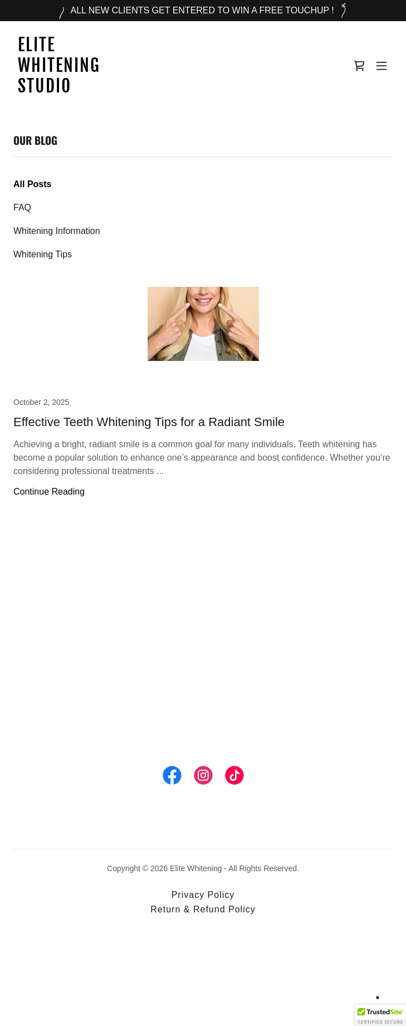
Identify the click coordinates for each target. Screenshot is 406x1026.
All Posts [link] (32, 184)
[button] (381, 66)
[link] (146, 89)
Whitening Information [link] (56, 231)
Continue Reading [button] (49, 491)
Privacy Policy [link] (203, 895)
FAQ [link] (22, 207)
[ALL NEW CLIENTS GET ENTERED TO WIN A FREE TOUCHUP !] (203, 10)
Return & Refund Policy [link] (202, 909)
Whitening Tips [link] (42, 254)
